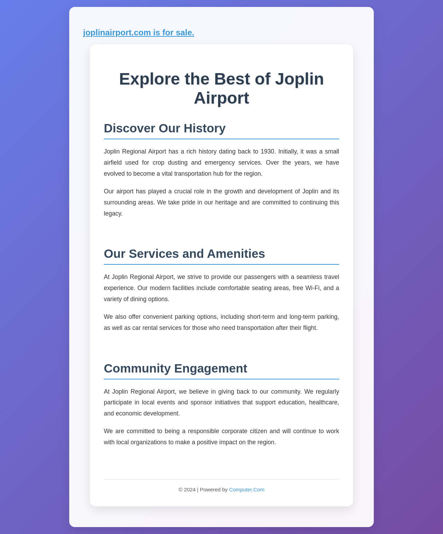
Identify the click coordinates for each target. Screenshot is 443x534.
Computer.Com (246, 489)
